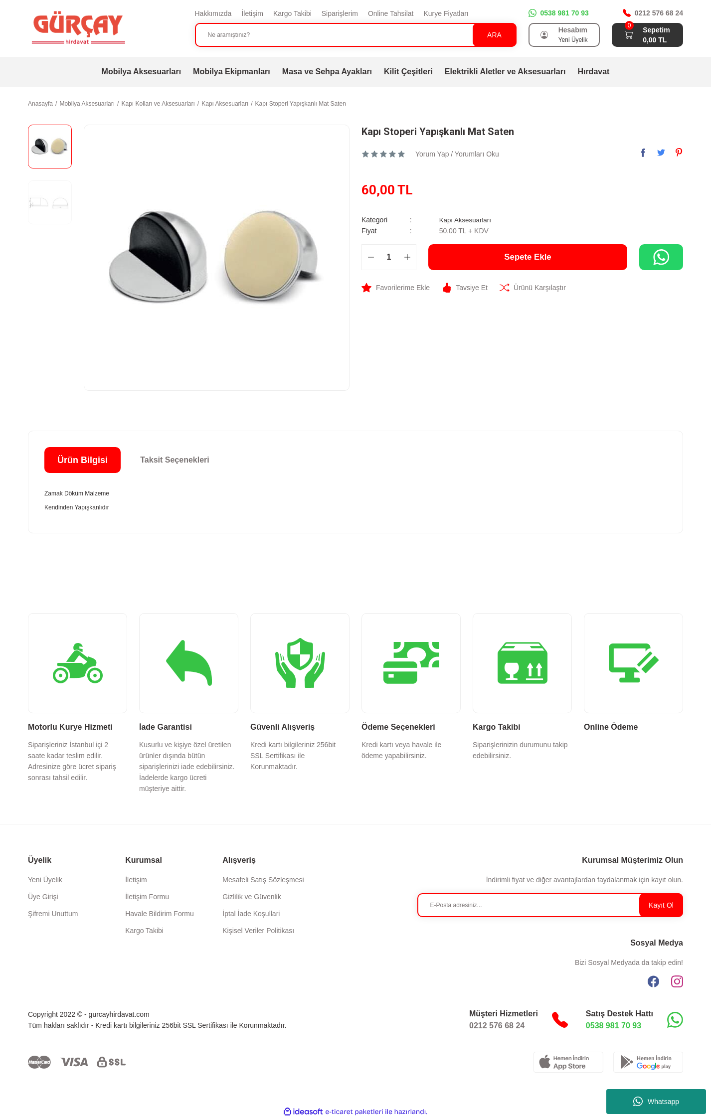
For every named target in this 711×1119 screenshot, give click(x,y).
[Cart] (629, 35)
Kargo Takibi (292, 13)
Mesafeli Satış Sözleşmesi (263, 880)
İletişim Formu (147, 897)
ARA (494, 35)
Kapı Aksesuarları (466, 220)
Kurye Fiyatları (445, 13)
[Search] (356, 35)
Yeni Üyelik (45, 880)
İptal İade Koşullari (251, 914)
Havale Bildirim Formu (159, 914)
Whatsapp (656, 1101)
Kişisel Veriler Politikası (258, 931)
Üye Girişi (43, 897)
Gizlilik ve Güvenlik (251, 897)
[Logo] (78, 27)
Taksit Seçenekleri (174, 460)
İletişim (252, 13)
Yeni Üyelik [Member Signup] (573, 39)
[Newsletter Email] (550, 905)
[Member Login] (544, 35)
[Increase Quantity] (407, 257)
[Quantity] (388, 257)
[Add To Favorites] (395, 287)
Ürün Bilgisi (82, 460)
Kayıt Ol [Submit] (661, 905)
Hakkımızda (213, 13)
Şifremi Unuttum (53, 914)
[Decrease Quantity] (370, 257)
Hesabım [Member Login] (572, 30)
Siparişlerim (340, 13)
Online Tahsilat (391, 13)
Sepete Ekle (528, 257)
